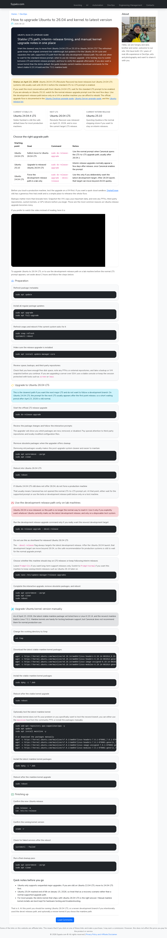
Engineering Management (130, 5)
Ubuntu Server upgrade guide (88, 98)
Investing (78, 5)
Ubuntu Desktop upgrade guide (59, 98)
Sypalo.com (17, 4)
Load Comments (65, 919)
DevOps (111, 5)
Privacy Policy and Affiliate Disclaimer (101, 934)
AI (87, 5)
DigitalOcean (112, 190)
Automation (97, 5)
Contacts (150, 5)
